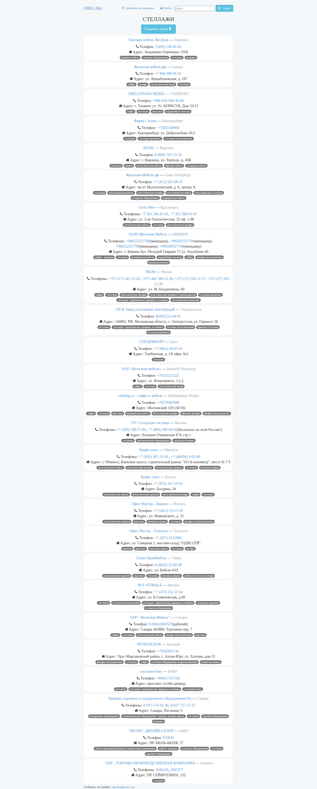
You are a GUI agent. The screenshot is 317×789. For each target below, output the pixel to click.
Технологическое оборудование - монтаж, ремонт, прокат (153, 716)
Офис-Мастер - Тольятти (148, 531)
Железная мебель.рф (150, 67)
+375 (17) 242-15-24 (124, 279)
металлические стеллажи (209, 193)
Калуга (170, 477)
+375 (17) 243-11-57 (190, 279)
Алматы (206, 763)
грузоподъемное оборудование (153, 440)
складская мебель (196, 166)
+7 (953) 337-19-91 (168, 483)
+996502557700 (182, 241)
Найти (224, 8)
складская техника (184, 440)
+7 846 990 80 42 (168, 73)
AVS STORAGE (149, 585)
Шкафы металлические (209, 257)
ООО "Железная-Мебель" (150, 617)
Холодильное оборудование (104, 716)
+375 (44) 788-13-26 (157, 279)
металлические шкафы (150, 193)
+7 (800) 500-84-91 (162, 429)
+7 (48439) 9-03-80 (185, 457)
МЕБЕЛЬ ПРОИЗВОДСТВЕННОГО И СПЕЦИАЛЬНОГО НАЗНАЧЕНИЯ (125, 748)
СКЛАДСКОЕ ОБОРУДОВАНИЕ (145, 198)
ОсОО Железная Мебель (148, 234)
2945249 (161, 770)
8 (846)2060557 (160, 624)
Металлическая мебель (149, 166)
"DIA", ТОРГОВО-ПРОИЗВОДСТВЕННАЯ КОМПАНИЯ (149, 763)
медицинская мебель (173, 198)
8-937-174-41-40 (155, 705)
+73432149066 (168, 128)
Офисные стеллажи (208, 327)
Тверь (176, 558)
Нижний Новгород (181, 369)
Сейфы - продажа (104, 257)
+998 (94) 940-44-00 (168, 100)
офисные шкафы (191, 413)
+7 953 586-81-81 (183, 214)
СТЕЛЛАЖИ (177, 57)
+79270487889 (168, 402)
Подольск (181, 40)
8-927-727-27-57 (182, 705)
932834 (168, 737)
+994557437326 (168, 678)
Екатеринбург (172, 121)
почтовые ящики (210, 467)
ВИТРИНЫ (191, 57)
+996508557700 (172, 246)
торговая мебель (130, 57)
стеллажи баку (150, 671)
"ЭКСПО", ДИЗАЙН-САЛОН (151, 731)
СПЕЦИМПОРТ (151, 342)
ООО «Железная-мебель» (141, 369)
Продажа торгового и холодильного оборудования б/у (150, 698)
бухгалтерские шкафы (165, 413)
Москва (180, 423)
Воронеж (167, 148)
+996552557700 (128, 246)
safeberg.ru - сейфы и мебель (140, 396)
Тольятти (181, 531)
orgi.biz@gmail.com (122, 787)
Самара (177, 67)
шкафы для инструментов (199, 521)
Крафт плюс (148, 450)
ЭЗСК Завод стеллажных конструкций (145, 309)
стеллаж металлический (180, 327)
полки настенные (210, 662)
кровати (127, 548)
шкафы (143, 84)
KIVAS (148, 148)
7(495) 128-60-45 (168, 47)
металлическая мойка (179, 193)
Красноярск (170, 207)
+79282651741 (168, 651)
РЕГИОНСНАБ (149, 644)
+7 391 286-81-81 (155, 214)
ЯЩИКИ (129, 166)
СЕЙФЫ (131, 84)
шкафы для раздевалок (217, 413)
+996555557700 (138, 241)
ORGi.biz (93, 8)
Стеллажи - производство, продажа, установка (143, 300)
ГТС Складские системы (150, 423)
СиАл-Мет (146, 207)
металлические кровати (169, 467)
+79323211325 (168, 375)
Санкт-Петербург (177, 175)
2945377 (176, 770)
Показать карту (158, 29)
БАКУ (173, 671)
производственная (159, 262)
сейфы (137, 386)
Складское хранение (208, 603)
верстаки (157, 111)
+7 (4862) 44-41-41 (168, 348)
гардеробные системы (178, 111)
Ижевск (179, 504)
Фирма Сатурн (145, 121)
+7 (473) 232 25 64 (168, 592)
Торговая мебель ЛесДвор (148, 40)
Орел (174, 342)
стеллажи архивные (150, 138)
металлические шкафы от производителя (173, 295)
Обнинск (171, 450)
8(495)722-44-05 (168, 316)
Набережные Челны (183, 396)
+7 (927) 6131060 (168, 538)
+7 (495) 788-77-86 (131, 429)
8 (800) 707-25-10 (168, 155)
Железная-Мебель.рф (142, 175)
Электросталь (191, 309)
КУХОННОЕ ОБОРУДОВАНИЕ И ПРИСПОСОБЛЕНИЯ (174, 662)
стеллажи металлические (178, 138)
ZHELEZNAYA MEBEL (146, 94)
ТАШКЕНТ (180, 94)
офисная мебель (174, 166)
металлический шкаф (163, 84)
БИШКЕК (180, 234)
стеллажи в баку (193, 689)
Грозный (173, 644)
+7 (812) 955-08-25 (168, 182)
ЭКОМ (150, 272)
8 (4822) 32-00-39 (168, 565)
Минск (166, 272)
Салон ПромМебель (151, 558)
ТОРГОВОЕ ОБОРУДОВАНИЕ (155, 57)
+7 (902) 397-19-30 (154, 457)
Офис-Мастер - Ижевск (150, 504)
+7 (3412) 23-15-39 (168, 511)
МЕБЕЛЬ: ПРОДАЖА (168, 748)
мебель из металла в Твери (198, 576)
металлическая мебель (116, 494)
